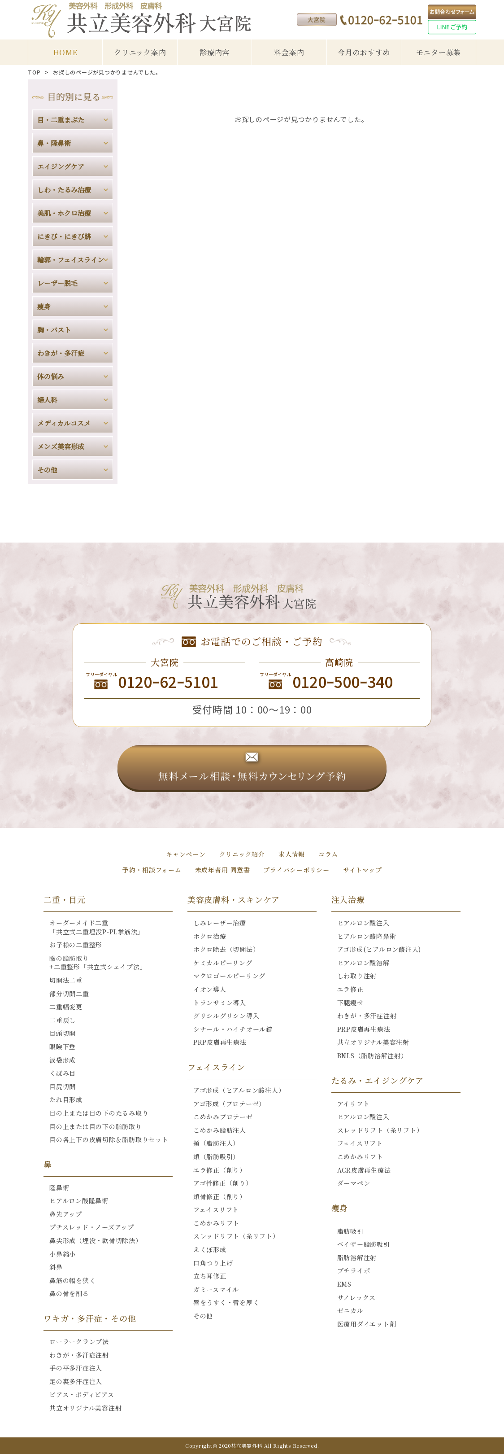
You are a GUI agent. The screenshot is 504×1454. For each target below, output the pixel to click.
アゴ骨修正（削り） (222, 1182)
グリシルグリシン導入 (226, 1015)
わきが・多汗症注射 (79, 1354)
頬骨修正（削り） (219, 1196)
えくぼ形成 (209, 1249)
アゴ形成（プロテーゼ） (229, 1103)
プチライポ (353, 1270)
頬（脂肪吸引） (216, 1156)
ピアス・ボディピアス (81, 1394)
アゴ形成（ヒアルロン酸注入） (239, 1090)
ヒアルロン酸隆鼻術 (79, 1200)
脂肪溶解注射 (357, 1257)
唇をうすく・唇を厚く (226, 1302)
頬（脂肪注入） (216, 1143)
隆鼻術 (59, 1187)
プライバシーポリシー (296, 869)
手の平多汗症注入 (75, 1367)
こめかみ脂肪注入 (219, 1130)
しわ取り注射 (357, 975)
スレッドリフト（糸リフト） (236, 1235)
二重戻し (62, 1020)
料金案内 (289, 52)
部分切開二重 (69, 993)
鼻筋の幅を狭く (72, 1280)
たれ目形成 (66, 1099)
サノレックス (356, 1297)
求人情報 (291, 854)
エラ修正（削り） (219, 1169)
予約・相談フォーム (152, 869)
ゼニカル (350, 1310)
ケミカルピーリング (222, 962)
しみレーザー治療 (219, 922)
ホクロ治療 (209, 936)
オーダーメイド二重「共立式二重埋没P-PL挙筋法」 (96, 927)
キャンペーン (186, 854)
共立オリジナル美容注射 (85, 1407)
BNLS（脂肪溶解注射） (372, 1055)
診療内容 (215, 52)
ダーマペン (353, 1182)
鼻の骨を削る (69, 1293)
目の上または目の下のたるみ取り (98, 1112)
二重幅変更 (66, 1006)
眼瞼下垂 (62, 1046)
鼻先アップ (65, 1213)
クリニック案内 (140, 52)
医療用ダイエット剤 (366, 1323)
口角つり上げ (213, 1262)
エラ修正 (350, 989)
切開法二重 (66, 980)
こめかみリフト (216, 1222)
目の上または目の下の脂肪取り (95, 1126)
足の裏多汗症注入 (75, 1381)
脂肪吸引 (350, 1230)
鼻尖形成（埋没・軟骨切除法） (95, 1240)
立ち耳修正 (209, 1275)
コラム (328, 854)
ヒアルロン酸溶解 (363, 962)
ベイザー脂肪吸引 (363, 1243)
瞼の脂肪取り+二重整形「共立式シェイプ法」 (97, 963)
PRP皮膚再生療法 (220, 1042)
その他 (203, 1315)
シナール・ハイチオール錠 (233, 1029)
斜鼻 (56, 1266)
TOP (34, 72)
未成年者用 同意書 (222, 869)
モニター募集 (438, 52)
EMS (344, 1283)
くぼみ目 (62, 1073)
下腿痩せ (350, 1002)
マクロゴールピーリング (229, 975)
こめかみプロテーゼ (223, 1116)
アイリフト (353, 1103)
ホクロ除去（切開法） (226, 949)
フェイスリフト (216, 1209)
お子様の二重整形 (75, 944)
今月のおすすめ (364, 52)
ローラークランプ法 (79, 1341)
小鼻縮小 (62, 1253)
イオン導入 (209, 989)
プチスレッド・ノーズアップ (91, 1226)
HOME (65, 52)
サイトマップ (362, 869)
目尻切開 (62, 1086)
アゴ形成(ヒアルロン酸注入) (379, 949)
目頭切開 (62, 1033)
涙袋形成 (62, 1059)
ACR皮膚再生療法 (364, 1169)
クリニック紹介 (242, 854)
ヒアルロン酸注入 (363, 922)
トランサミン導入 (219, 1002)
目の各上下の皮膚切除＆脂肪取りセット (109, 1139)
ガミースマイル (216, 1289)
